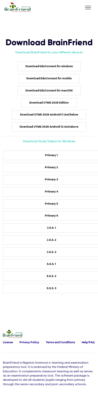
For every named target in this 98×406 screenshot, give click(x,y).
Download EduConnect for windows (49, 66)
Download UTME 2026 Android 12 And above (49, 127)
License (8, 342)
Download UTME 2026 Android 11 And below (49, 114)
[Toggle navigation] (88, 7)
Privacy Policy (29, 342)
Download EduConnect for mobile (49, 78)
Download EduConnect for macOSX (49, 90)
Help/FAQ (88, 342)
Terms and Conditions (60, 342)
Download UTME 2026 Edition (49, 103)
